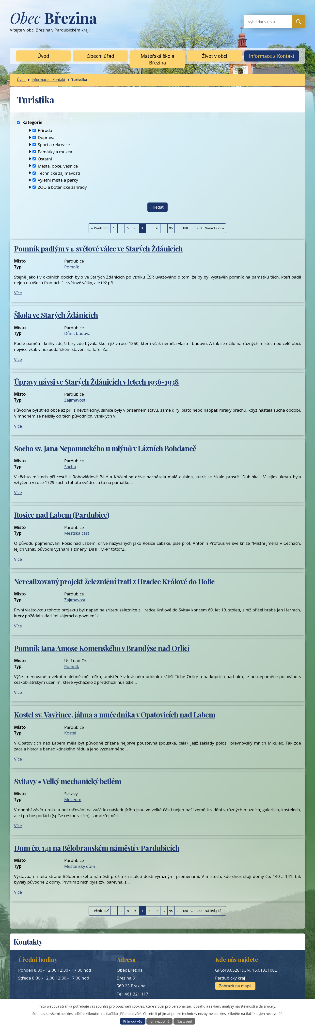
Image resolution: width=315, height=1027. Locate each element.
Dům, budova (77, 333)
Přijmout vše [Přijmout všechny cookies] (132, 1021)
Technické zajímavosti (59, 173)
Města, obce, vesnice (58, 166)
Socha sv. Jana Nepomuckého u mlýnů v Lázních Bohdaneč (105, 448)
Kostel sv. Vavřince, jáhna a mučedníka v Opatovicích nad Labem (114, 714)
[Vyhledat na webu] (264, 21)
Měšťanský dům (79, 866)
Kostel (70, 733)
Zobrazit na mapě (235, 986)
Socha (70, 466)
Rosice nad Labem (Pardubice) (61, 514)
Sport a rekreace (54, 144)
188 (185, 228)
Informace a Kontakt (272, 56)
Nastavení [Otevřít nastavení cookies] (184, 1021)
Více (18, 293)
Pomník (71, 267)
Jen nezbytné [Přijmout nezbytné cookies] (159, 1021)
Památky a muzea (55, 152)
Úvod (43, 56)
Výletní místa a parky (58, 180)
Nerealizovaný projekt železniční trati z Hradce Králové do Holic (114, 581)
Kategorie (32, 122)
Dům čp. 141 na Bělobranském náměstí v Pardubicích (96, 848)
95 (171, 228)
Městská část (76, 533)
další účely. (267, 1006)
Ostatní (45, 158)
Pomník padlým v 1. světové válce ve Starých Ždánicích (98, 248)
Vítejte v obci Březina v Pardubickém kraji (53, 24)
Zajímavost (74, 400)
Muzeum (72, 799)
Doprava (46, 137)
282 (199, 228)
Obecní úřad (100, 56)
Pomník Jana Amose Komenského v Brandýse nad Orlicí (101, 648)
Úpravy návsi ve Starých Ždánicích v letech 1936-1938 (96, 381)
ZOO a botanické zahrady (62, 187)
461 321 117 (136, 994)
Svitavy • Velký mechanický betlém (67, 781)
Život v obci (214, 56)
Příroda (45, 130)
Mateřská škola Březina (157, 59)
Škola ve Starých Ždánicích (56, 315)
